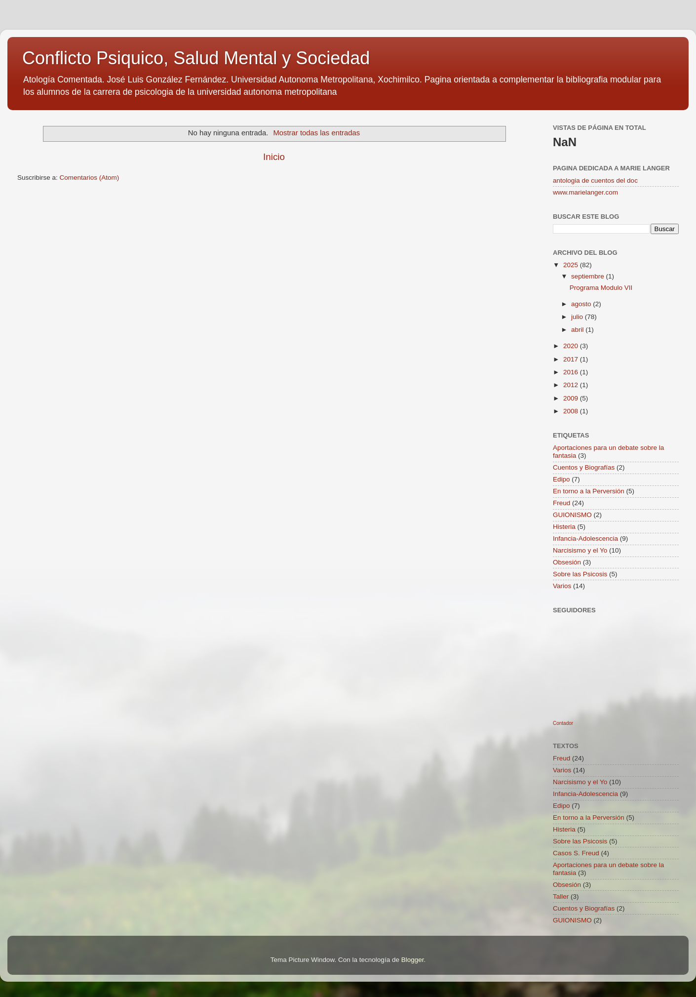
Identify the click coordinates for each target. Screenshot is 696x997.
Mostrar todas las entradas (316, 133)
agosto (582, 304)
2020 (571, 346)
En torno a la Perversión (588, 491)
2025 (571, 265)
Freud (561, 503)
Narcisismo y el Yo (580, 550)
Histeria (564, 526)
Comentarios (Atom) (89, 177)
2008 (571, 411)
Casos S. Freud (576, 853)
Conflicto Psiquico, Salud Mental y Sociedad (196, 58)
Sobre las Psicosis (580, 574)
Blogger (412, 959)
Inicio (274, 157)
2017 (571, 359)
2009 (571, 398)
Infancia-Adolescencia (585, 538)
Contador (563, 723)
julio (578, 316)
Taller (561, 896)
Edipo (561, 479)
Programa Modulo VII (601, 287)
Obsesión (567, 562)
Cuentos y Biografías (584, 467)
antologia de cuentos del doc (595, 180)
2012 (571, 385)
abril (578, 329)
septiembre (588, 276)
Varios (562, 586)
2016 (571, 372)
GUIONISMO (572, 514)
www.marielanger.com (585, 192)
